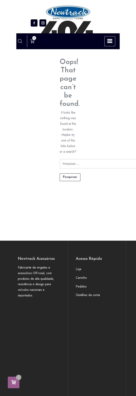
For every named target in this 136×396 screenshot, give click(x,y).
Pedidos (81, 286)
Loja (78, 269)
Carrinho (81, 277)
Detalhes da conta (88, 295)
